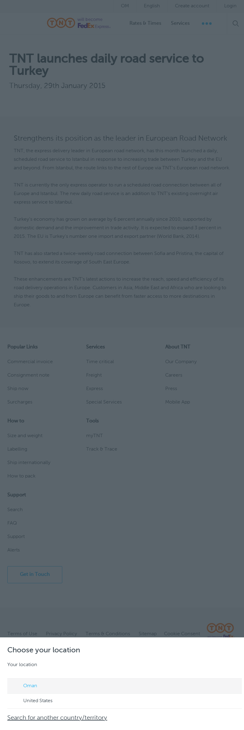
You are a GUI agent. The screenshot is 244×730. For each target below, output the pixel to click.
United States (32, 701)
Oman (24, 686)
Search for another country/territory (57, 718)
